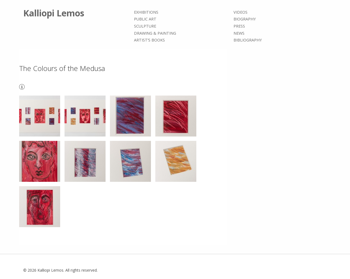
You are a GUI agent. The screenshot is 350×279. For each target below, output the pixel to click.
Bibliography (248, 40)
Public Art (145, 19)
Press (239, 26)
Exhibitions (146, 12)
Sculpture (145, 26)
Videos (240, 12)
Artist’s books (149, 40)
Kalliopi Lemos (53, 13)
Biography (245, 19)
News (239, 33)
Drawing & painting (155, 33)
